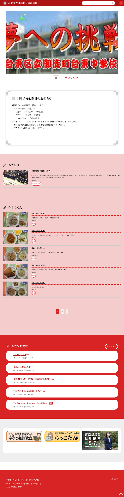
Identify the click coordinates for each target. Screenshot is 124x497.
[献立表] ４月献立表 (21, 366)
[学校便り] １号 (19, 354)
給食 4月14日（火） (38, 265)
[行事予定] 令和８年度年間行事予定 (27, 391)
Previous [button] (8, 43)
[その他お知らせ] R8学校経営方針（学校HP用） (31, 379)
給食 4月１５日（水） (38, 248)
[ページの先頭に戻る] (121, 494)
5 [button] (77, 78)
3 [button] (71, 78)
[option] (62, 42)
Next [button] (116, 43)
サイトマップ (113, 479)
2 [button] (69, 78)
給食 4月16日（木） (38, 230)
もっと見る (112, 346)
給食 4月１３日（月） (38, 282)
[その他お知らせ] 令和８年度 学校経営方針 (30, 403)
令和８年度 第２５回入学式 (41, 171)
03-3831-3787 (16, 487)
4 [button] (74, 78)
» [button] (67, 311)
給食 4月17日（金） (38, 213)
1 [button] (66, 78)
